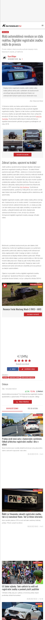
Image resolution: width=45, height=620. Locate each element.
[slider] (22, 360)
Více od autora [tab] (33, 408)
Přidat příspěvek (22, 402)
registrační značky (14, 377)
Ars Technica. (24, 187)
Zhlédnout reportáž (33, 314)
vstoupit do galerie (23, 155)
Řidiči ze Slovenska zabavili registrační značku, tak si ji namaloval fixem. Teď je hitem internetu (22, 515)
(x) (27, 391)
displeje (5, 377)
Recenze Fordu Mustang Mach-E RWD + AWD (22, 309)
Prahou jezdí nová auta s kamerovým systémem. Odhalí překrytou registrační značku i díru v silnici (22, 441)
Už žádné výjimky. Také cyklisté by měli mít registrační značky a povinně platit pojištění (20, 588)
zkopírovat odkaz (28, 369)
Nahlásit (39, 391)
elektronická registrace (27, 377)
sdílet (13, 369)
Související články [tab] (12, 408)
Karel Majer (12, 56)
